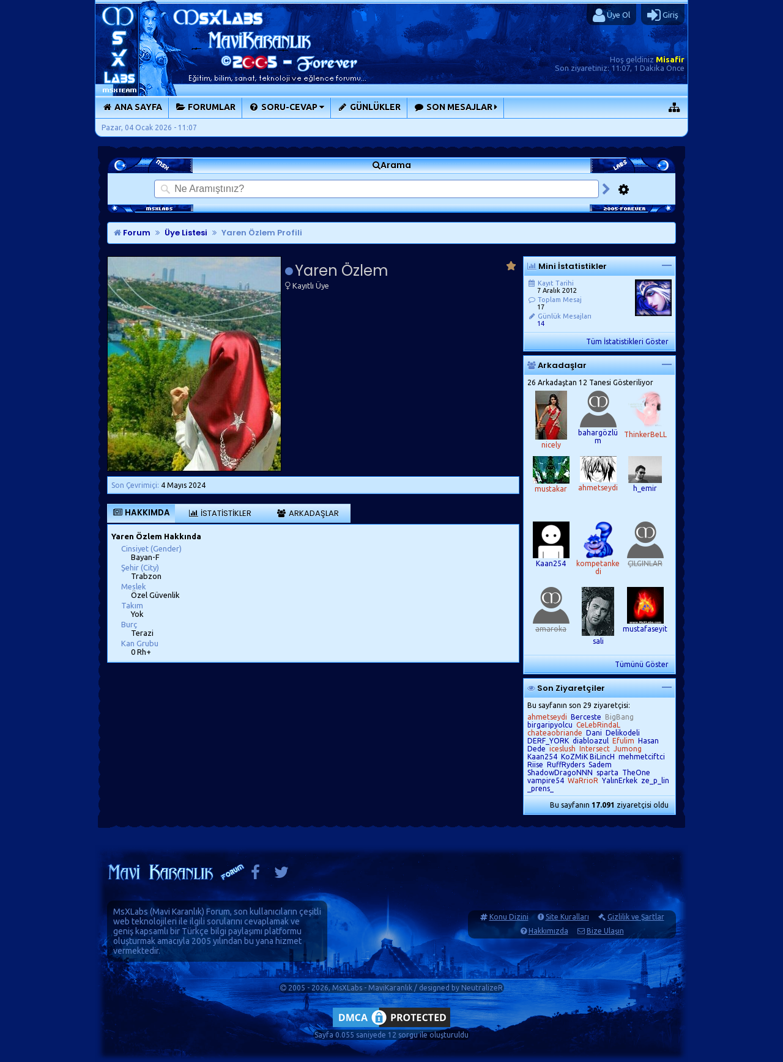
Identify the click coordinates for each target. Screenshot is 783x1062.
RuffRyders (566, 765)
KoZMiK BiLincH (588, 757)
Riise (535, 765)
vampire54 (545, 780)
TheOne (636, 772)
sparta (607, 772)
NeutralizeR (482, 988)
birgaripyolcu (550, 725)
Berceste (586, 717)
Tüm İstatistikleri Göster (627, 341)
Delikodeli (623, 733)
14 (540, 323)
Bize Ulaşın (605, 931)
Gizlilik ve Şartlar (635, 917)
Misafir (670, 59)
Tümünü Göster (642, 664)
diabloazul (591, 741)
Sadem (600, 765)
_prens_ (540, 788)
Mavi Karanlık (177, 911)
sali (598, 641)
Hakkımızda (548, 931)
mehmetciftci (641, 757)
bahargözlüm (598, 436)
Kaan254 (551, 563)
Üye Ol (611, 15)
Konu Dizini (509, 917)
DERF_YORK (548, 741)
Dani (594, 733)
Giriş (662, 15)
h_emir (645, 488)
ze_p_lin (655, 780)
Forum (132, 232)
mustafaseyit (645, 629)
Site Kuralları (567, 917)
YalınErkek (619, 780)
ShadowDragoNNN (560, 772)
